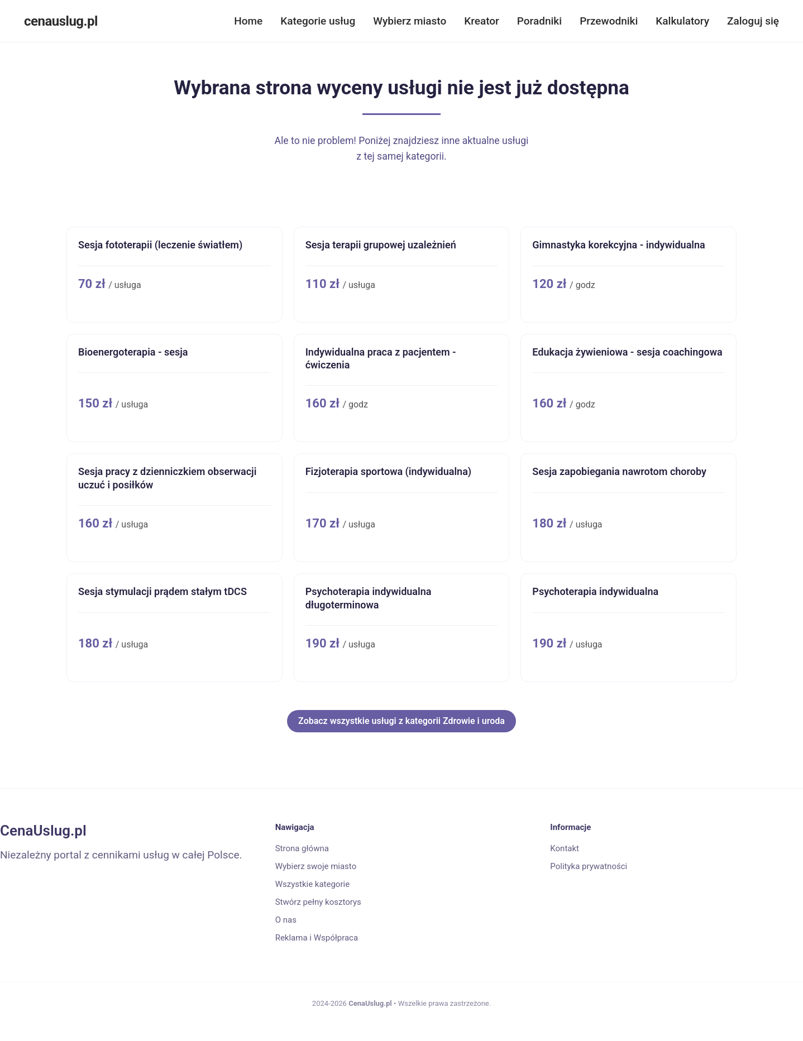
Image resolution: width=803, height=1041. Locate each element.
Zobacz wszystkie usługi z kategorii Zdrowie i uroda (401, 721)
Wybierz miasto (409, 21)
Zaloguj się (753, 21)
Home (248, 21)
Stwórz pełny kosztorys (318, 902)
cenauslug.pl (61, 21)
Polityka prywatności (588, 866)
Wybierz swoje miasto (316, 866)
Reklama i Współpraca (316, 938)
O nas (286, 920)
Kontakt (564, 848)
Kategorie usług (317, 21)
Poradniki (539, 21)
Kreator (481, 21)
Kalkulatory (682, 21)
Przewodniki (609, 21)
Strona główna (302, 848)
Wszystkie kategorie (312, 884)
